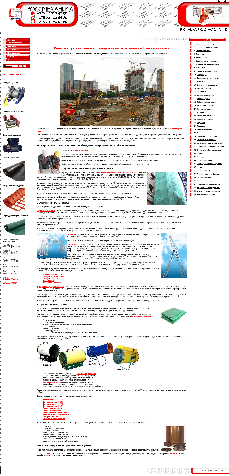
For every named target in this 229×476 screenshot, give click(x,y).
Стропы (200, 153)
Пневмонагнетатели (205, 119)
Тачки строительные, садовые (209, 164)
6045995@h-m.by (10, 283)
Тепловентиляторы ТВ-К (54, 400)
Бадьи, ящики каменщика (206, 44)
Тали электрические (52, 283)
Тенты (199, 167)
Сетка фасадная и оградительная (210, 143)
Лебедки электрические (53, 276)
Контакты (11, 46)
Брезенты (200, 54)
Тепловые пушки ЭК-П (53, 402)
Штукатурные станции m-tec (208, 191)
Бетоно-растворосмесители (207, 47)
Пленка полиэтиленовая (206, 116)
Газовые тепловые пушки (206, 71)
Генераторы (201, 75)
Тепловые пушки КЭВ (52, 406)
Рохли (199, 133)
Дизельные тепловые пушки (208, 78)
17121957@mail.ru (10, 279)
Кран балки (201, 92)
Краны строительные (52, 274)
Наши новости (13, 53)
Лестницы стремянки (205, 109)
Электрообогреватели (206, 194)
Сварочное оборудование (207, 136)
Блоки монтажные (203, 51)
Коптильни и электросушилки (209, 85)
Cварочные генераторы (206, 140)
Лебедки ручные (50, 279)
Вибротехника (201, 57)
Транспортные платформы (208, 174)
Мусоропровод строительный (50, 287)
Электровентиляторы (52, 408)
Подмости (201, 123)
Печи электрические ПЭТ (54, 419)
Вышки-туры (201, 68)
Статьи (10, 56)
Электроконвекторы (52, 410)
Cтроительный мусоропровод (209, 150)
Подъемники (202, 126)
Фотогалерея (13, 60)
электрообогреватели (86, 374)
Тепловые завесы (204, 170)
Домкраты (201, 81)
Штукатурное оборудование (208, 188)
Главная (11, 40)
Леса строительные (205, 105)
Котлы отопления (204, 88)
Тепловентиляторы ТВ (53, 404)
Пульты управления (205, 129)
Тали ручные (48, 281)
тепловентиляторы (51, 382)
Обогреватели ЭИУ (51, 417)
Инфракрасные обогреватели (56, 414)
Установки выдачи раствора (208, 184)
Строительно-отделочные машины (211, 146)
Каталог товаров (14, 43)
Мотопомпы (201, 112)
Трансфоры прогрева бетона (208, 181)
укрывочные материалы (142, 316)
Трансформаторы (204, 177)
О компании (12, 49)
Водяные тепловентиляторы (207, 64)
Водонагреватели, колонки (207, 61)
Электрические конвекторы (55, 412)
